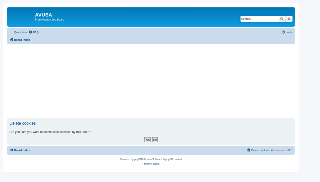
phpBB (138, 159)
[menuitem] (33, 32)
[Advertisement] (151, 79)
